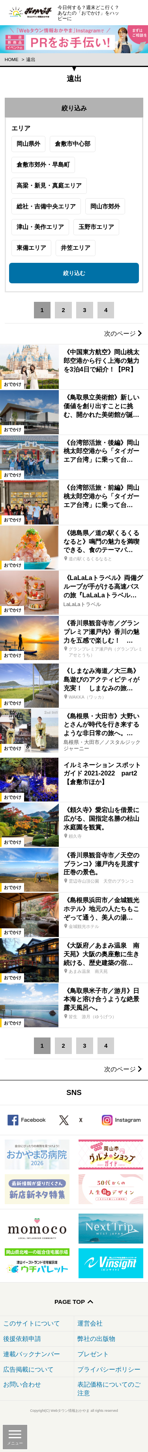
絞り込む (74, 273)
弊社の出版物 (96, 1338)
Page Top (69, 1301)
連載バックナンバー (31, 1353)
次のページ (120, 333)
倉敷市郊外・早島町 (43, 164)
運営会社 (90, 1323)
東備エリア (31, 247)
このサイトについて (31, 1323)
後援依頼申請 (22, 1338)
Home (12, 59)
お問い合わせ (22, 1384)
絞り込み (74, 108)
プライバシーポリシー (109, 1369)
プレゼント (93, 1353)
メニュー (15, 1443)
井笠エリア (75, 247)
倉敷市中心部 (72, 143)
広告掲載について (28, 1369)
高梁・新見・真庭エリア (49, 185)
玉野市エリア (96, 226)
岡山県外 (28, 143)
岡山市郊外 (105, 206)
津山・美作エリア (40, 226)
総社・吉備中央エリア (46, 206)
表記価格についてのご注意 (109, 1388)
